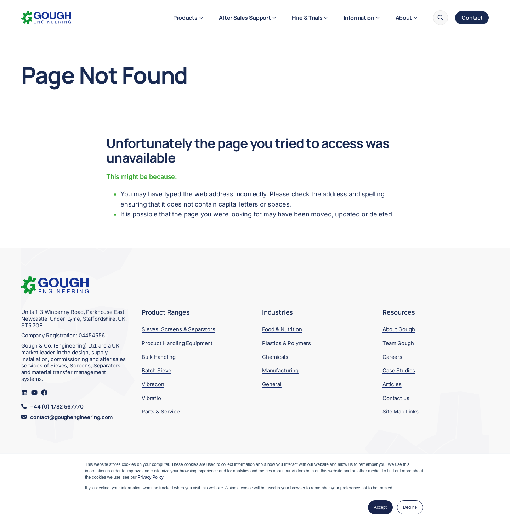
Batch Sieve (156, 370)
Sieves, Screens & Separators (178, 329)
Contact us (395, 398)
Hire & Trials (307, 18)
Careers (392, 357)
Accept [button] (380, 507)
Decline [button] (410, 507)
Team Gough (398, 343)
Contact (471, 17)
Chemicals (275, 357)
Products (185, 18)
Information (359, 18)
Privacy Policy (151, 477)
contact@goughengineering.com (71, 417)
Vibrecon (153, 384)
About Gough (398, 329)
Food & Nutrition (282, 329)
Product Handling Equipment (177, 343)
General (272, 384)
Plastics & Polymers (286, 343)
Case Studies (398, 370)
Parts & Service (161, 411)
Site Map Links (400, 411)
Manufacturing (280, 370)
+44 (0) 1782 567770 (57, 407)
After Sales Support (245, 18)
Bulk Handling (159, 357)
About (404, 18)
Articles (392, 384)
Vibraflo (151, 398)
